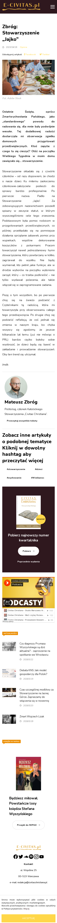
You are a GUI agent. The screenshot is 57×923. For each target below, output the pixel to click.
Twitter (45, 54)
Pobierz (27, 551)
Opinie (23, 47)
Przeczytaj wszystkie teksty (22, 420)
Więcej (26, 908)
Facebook (30, 54)
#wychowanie (14, 477)
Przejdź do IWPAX (27, 825)
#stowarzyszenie (16, 469)
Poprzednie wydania (28, 561)
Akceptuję (28, 918)
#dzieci (38, 469)
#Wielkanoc (37, 477)
